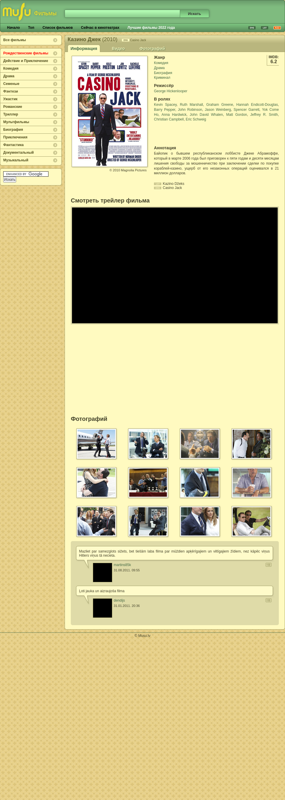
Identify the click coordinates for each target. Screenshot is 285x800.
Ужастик (10, 99)
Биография (13, 130)
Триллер (10, 114)
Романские (12, 107)
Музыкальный (15, 160)
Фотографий (152, 48)
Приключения (15, 137)
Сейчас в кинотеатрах (100, 28)
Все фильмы (14, 40)
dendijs (119, 600)
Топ (31, 28)
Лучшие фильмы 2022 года (151, 28)
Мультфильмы (16, 122)
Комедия (11, 68)
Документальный (18, 152)
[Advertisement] (188, 134)
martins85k (122, 565)
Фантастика (13, 145)
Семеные (11, 84)
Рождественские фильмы (25, 53)
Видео (118, 48)
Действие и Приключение (25, 61)
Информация (84, 48)
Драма (8, 76)
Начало (13, 28)
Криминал (162, 78)
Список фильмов (58, 28)
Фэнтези (10, 91)
